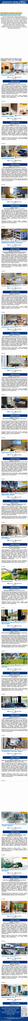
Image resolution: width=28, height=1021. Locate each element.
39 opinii (14, 577)
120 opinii (16, 531)
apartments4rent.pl (24, 0)
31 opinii (20, 756)
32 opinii (14, 926)
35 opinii (20, 971)
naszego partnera (12, 99)
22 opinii (21, 396)
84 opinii (21, 353)
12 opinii (21, 1015)
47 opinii (19, 218)
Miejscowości (18, 13)
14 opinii (16, 879)
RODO (13, 1013)
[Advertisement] (14, 43)
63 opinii (14, 667)
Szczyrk (25, 63)
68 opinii (19, 621)
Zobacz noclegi (15, 83)
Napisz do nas (18, 1018)
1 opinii (21, 130)
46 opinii (24, 440)
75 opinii (21, 86)
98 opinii (21, 309)
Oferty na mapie (11, 13)
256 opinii (19, 265)
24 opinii (20, 174)
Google (3, 1008)
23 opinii (22, 485)
